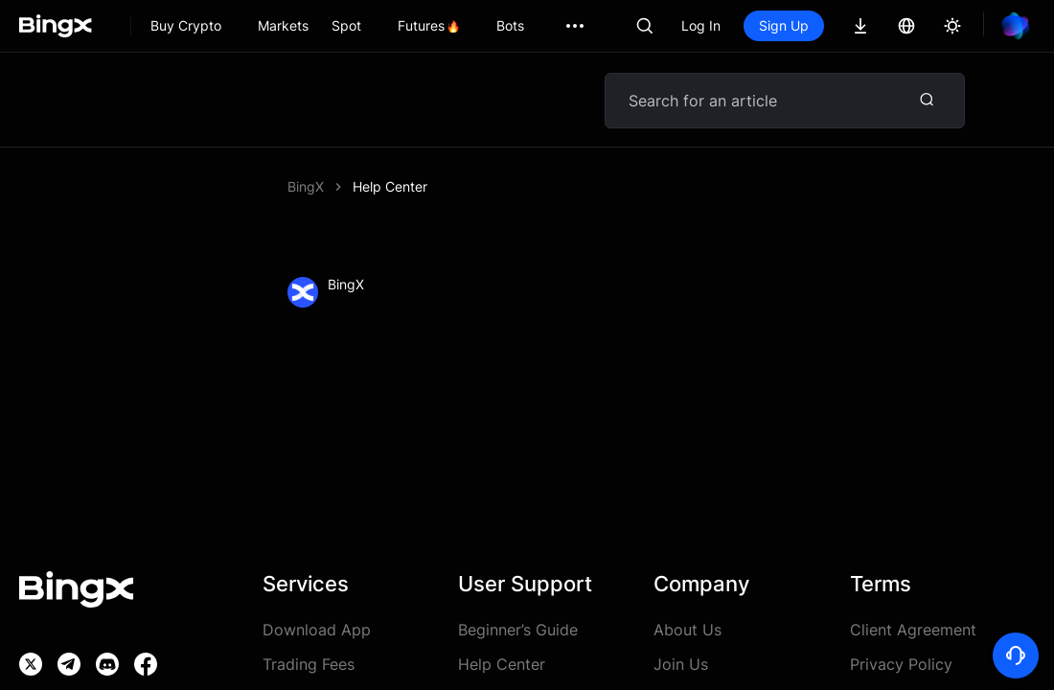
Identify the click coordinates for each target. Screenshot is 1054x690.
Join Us (680, 664)
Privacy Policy (901, 664)
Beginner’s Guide (518, 629)
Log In (701, 25)
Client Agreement (913, 629)
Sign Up (784, 25)
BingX (305, 186)
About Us (687, 629)
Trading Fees (309, 664)
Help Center (390, 186)
